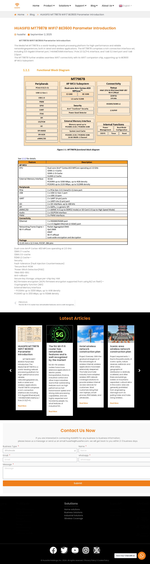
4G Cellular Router (33, 512)
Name (82, 446)
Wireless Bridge (31, 527)
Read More (22, 406)
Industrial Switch (32, 533)
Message (7, 464)
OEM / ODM (109, 515)
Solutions (71, 504)
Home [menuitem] (36, 5)
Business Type (10, 446)
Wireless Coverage (73, 518)
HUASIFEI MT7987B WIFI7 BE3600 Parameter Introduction (28, 350)
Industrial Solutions (73, 515)
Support (109, 504)
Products (30, 504)
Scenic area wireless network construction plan (120, 348)
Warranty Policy (111, 509)
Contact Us (136, 504)
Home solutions (72, 509)
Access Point (30, 530)
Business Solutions (73, 512)
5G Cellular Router (32, 509)
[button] (139, 370)
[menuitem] (49, 6)
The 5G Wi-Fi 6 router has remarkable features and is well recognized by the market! (58, 353)
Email (6, 455)
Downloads (108, 512)
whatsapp (84, 455)
